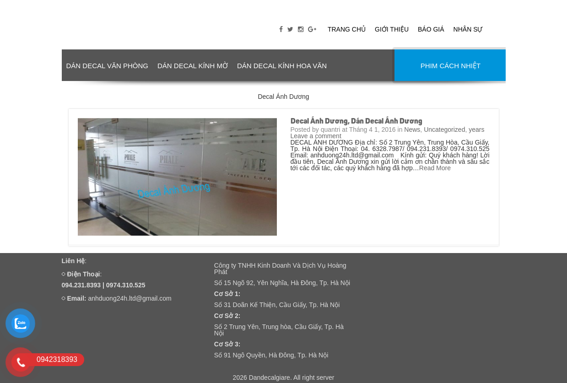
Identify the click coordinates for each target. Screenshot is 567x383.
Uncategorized (444, 129)
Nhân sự (468, 29)
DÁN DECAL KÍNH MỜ (192, 66)
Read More (435, 168)
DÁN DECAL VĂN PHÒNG (107, 66)
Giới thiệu (392, 29)
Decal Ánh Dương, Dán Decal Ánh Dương (356, 121)
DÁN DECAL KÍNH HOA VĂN (282, 66)
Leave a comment (316, 136)
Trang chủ (347, 29)
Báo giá (431, 29)
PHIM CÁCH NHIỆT (451, 66)
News (412, 129)
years (476, 129)
